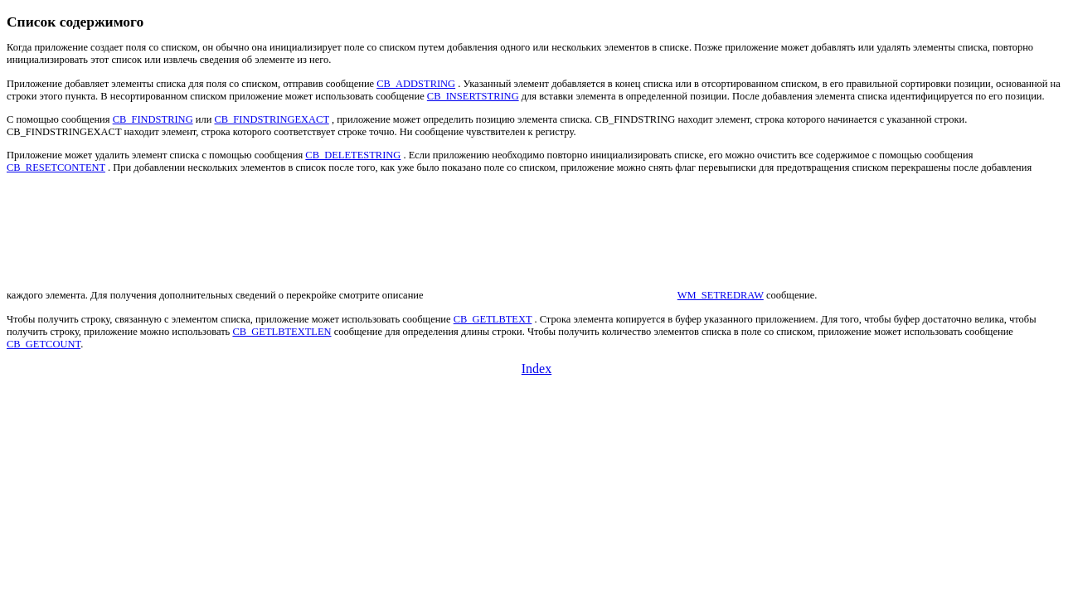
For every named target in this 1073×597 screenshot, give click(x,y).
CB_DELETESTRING (353, 155)
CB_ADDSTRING (415, 84)
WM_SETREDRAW (720, 295)
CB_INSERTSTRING (473, 96)
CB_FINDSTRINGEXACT (271, 119)
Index (536, 369)
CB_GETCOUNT (43, 344)
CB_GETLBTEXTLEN (281, 331)
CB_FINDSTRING (153, 119)
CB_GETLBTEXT (493, 319)
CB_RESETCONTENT (56, 167)
